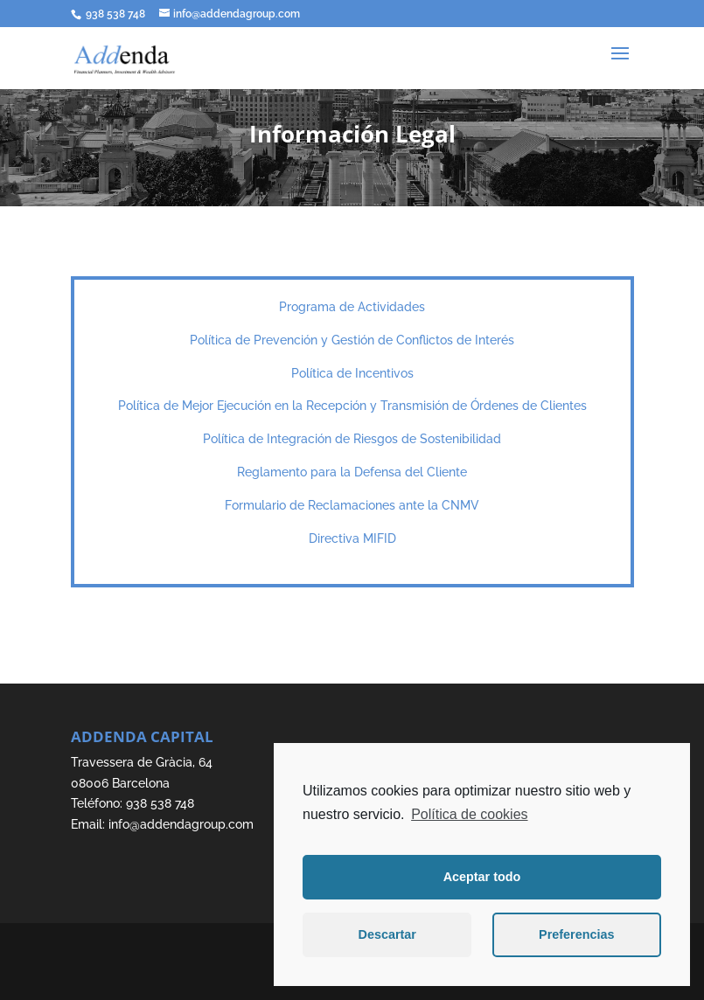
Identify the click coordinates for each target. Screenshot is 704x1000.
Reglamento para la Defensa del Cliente (352, 472)
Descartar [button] (387, 934)
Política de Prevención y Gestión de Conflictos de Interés (352, 340)
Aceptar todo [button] (482, 877)
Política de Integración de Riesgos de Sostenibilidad (352, 439)
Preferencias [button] (576, 934)
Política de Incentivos (352, 373)
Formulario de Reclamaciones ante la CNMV (352, 505)
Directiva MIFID (352, 538)
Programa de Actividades (352, 307)
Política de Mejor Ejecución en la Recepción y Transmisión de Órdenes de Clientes (352, 406)
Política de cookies (469, 814)
